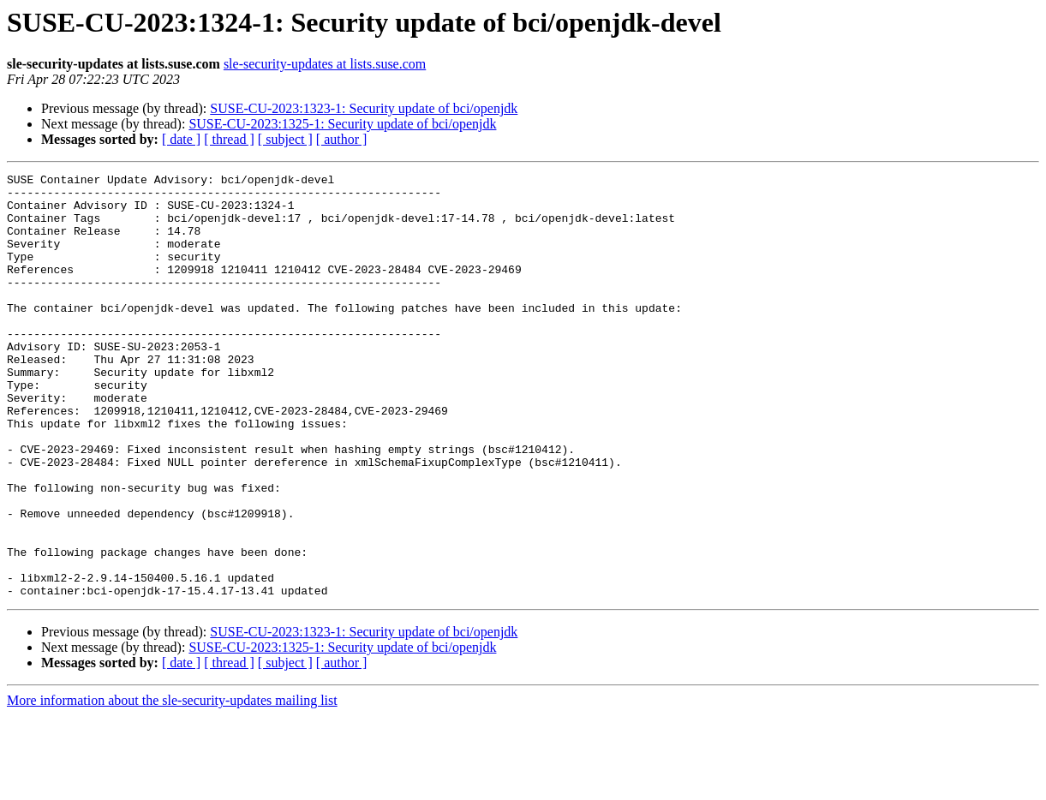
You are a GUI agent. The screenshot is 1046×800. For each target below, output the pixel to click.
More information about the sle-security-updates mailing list (172, 785)
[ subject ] (285, 139)
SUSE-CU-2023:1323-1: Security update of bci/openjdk (363, 108)
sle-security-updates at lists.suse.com (325, 64)
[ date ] (181, 139)
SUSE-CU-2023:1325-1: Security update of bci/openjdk (342, 123)
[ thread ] (229, 139)
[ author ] (342, 139)
